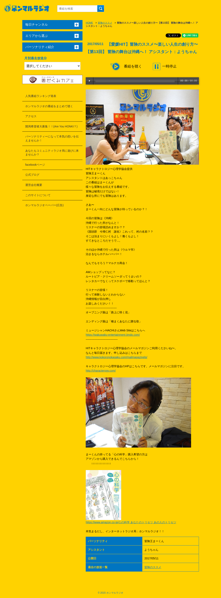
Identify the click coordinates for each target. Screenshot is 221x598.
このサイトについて (38, 195)
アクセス (31, 116)
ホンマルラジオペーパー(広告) (44, 205)
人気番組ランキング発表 (40, 96)
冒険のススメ (105, 22)
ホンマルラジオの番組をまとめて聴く (49, 106)
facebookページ (35, 164)
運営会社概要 (33, 185)
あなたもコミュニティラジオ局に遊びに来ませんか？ (52, 152)
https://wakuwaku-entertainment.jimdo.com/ (113, 334)
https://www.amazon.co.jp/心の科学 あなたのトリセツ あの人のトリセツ (131, 522)
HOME (89, 22)
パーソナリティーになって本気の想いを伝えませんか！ (52, 138)
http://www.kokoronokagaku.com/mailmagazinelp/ (116, 357)
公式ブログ (32, 174)
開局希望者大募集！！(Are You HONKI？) (51, 126)
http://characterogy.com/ (101, 370)
